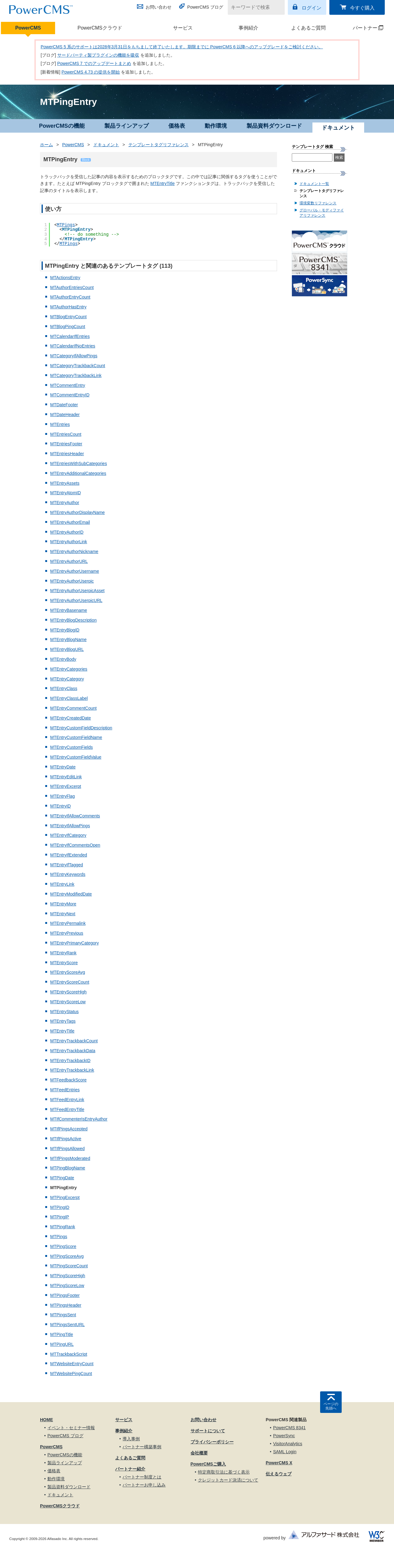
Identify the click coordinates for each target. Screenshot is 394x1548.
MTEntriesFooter (66, 443)
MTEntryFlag (62, 796)
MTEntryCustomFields (71, 747)
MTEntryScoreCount (69, 982)
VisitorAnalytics (287, 1443)
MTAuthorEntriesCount (72, 287)
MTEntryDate (62, 766)
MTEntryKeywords (67, 874)
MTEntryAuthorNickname (74, 551)
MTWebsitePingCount (71, 1373)
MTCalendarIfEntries (70, 336)
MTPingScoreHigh (67, 1275)
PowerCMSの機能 (62, 126)
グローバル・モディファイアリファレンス (322, 213)
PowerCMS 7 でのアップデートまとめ (94, 63)
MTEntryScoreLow (68, 1001)
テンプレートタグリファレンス (158, 144)
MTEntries (60, 424)
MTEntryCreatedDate (70, 718)
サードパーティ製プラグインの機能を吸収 (98, 55)
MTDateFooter (64, 404)
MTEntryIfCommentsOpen (75, 845)
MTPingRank (62, 1226)
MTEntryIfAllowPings (70, 825)
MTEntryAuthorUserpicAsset (77, 590)
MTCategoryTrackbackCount (77, 365)
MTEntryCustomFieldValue (75, 757)
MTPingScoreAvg (67, 1256)
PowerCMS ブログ (205, 7)
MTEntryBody (63, 659)
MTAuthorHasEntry (68, 306)
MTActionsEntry (65, 277)
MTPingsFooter (65, 1295)
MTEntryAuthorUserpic (72, 581)
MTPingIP (59, 1216)
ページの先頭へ (331, 1406)
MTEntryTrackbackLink (72, 1070)
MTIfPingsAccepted (68, 1128)
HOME (46, 1419)
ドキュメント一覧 (314, 184)
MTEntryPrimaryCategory (74, 942)
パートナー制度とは (142, 1476)
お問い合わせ (158, 7)
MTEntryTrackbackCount (74, 1040)
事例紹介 (248, 27)
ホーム (46, 144)
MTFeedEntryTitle (67, 1109)
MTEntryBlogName (68, 639)
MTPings (66, 225)
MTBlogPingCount (67, 326)
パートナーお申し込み (144, 1484)
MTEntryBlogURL (67, 649)
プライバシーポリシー (212, 1441)
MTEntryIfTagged (66, 864)
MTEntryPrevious (66, 933)
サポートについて (208, 1430)
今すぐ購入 (362, 7)
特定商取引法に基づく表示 (224, 1472)
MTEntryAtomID (65, 492)
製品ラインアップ (126, 126)
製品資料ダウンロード (274, 126)
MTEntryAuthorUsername (74, 571)
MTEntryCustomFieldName (76, 737)
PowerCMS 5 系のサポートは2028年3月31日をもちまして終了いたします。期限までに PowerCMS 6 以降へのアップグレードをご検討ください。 (182, 46)
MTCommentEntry (67, 385)
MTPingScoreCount (69, 1265)
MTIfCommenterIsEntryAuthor (78, 1119)
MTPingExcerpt (65, 1197)
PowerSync (284, 1435)
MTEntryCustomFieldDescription (81, 727)
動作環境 (216, 126)
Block (85, 160)
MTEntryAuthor (64, 502)
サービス (183, 27)
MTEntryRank (63, 952)
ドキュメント (106, 144)
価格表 (176, 126)
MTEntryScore (64, 962)
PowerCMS (28, 27)
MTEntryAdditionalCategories (78, 473)
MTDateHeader (65, 414)
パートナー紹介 (130, 1468)
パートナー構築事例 (142, 1446)
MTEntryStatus (64, 1011)
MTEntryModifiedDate (71, 894)
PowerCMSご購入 (208, 1464)
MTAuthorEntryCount (70, 297)
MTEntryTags (62, 1021)
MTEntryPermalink (68, 923)
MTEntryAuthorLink (68, 541)
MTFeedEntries (65, 1089)
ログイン (311, 7)
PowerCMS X (279, 1462)
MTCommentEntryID (70, 394)
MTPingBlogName (67, 1167)
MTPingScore (63, 1246)
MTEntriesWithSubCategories (78, 463)
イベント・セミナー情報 (71, 1427)
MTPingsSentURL (67, 1324)
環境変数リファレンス (318, 203)
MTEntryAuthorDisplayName (77, 512)
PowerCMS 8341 (289, 1427)
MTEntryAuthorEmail (70, 522)
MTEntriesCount (65, 434)
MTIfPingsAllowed (67, 1148)
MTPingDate (62, 1177)
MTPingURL (62, 1344)
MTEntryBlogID (64, 630)
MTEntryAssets (64, 483)
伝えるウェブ (278, 1473)
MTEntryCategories (68, 669)
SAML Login (284, 1451)
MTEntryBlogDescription (73, 620)
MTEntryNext (62, 913)
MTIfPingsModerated (70, 1158)
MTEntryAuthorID (66, 532)
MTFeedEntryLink (67, 1099)
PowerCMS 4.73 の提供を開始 (91, 72)
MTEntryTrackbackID (70, 1060)
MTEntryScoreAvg (67, 972)
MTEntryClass (63, 688)
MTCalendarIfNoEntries (72, 345)
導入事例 (131, 1438)
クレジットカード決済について (228, 1480)
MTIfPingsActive (65, 1138)
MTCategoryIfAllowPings (73, 355)
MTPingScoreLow (67, 1285)
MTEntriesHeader (67, 453)
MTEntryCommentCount (73, 708)
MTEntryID (60, 806)
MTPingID (59, 1207)
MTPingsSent (63, 1314)
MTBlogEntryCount (68, 316)
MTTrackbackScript (68, 1354)
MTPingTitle (61, 1334)
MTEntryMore (63, 903)
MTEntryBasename (68, 610)
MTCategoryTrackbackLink (76, 375)
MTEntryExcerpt (65, 786)
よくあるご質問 (308, 27)
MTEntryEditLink (66, 776)
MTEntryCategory (67, 678)
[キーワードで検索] (252, 7)
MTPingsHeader (65, 1305)
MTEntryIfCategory (68, 835)
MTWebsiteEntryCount (72, 1363)
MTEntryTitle (163, 183)
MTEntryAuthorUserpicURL (76, 600)
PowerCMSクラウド (100, 27)
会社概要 (199, 1452)
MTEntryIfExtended (68, 854)
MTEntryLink (62, 884)
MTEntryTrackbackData (72, 1050)
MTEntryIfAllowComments (75, 815)
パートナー (362, 27)
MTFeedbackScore (68, 1079)
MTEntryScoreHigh (68, 991)
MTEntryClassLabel (69, 698)
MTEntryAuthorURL (69, 561)
